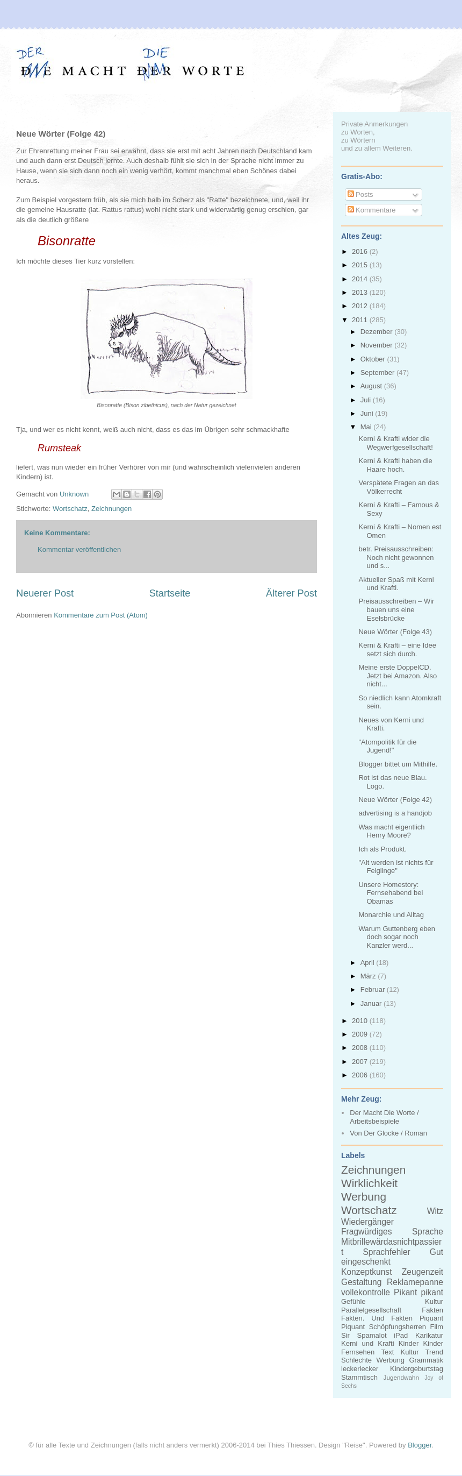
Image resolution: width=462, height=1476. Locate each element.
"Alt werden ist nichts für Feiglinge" (395, 866)
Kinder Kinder (421, 1343)
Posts (360, 194)
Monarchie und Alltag (390, 915)
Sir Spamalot (364, 1335)
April (368, 963)
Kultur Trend (422, 1352)
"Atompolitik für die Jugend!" (387, 746)
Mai (367, 427)
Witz (435, 1211)
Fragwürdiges (366, 1231)
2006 (361, 1075)
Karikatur (429, 1335)
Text (387, 1352)
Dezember (377, 332)
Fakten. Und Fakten (377, 1318)
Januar (372, 1003)
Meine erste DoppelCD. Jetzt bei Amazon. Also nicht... (397, 675)
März (369, 976)
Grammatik (426, 1360)
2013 (361, 292)
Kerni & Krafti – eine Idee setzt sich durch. (397, 649)
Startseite (170, 593)
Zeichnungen (111, 509)
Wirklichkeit (369, 1183)
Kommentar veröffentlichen (79, 549)
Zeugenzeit (422, 1271)
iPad (401, 1335)
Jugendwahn (401, 1377)
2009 (361, 1034)
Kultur (434, 1301)
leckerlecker (359, 1369)
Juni (367, 413)
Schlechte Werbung (373, 1360)
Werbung (363, 1196)
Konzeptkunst (366, 1271)
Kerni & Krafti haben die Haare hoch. (395, 465)
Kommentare (372, 210)
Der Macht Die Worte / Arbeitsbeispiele (384, 1117)
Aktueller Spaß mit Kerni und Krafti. (396, 584)
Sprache (427, 1231)
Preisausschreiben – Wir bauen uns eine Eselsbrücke (396, 609)
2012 (361, 306)
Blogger (419, 1445)
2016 (361, 251)
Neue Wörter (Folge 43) (395, 632)
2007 (361, 1062)
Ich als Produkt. (382, 849)
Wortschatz (70, 509)
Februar (373, 989)
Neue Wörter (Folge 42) (395, 800)
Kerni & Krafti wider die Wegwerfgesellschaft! (395, 443)
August (372, 386)
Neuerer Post (45, 593)
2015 (361, 265)
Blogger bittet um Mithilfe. (397, 764)
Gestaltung (361, 1282)
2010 (361, 1021)
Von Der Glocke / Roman (388, 1133)
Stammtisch (359, 1377)
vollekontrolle (365, 1292)
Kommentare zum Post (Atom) (101, 615)
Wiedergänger (367, 1221)
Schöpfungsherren (397, 1327)
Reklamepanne (415, 1282)
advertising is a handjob (395, 813)
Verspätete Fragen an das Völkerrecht (398, 487)
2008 (361, 1048)
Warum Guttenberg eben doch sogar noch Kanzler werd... (396, 937)
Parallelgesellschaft (371, 1310)
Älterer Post (291, 593)
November (377, 345)
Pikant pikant (418, 1292)
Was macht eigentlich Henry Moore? (391, 831)
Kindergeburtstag (416, 1369)
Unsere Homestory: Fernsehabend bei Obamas (390, 893)
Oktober (373, 359)
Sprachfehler (386, 1252)
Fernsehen (357, 1352)
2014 (361, 279)
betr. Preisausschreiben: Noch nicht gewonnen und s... (396, 557)
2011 (361, 320)
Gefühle (353, 1301)
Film (436, 1327)
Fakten (432, 1310)
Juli (366, 400)
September (378, 372)
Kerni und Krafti (367, 1343)
